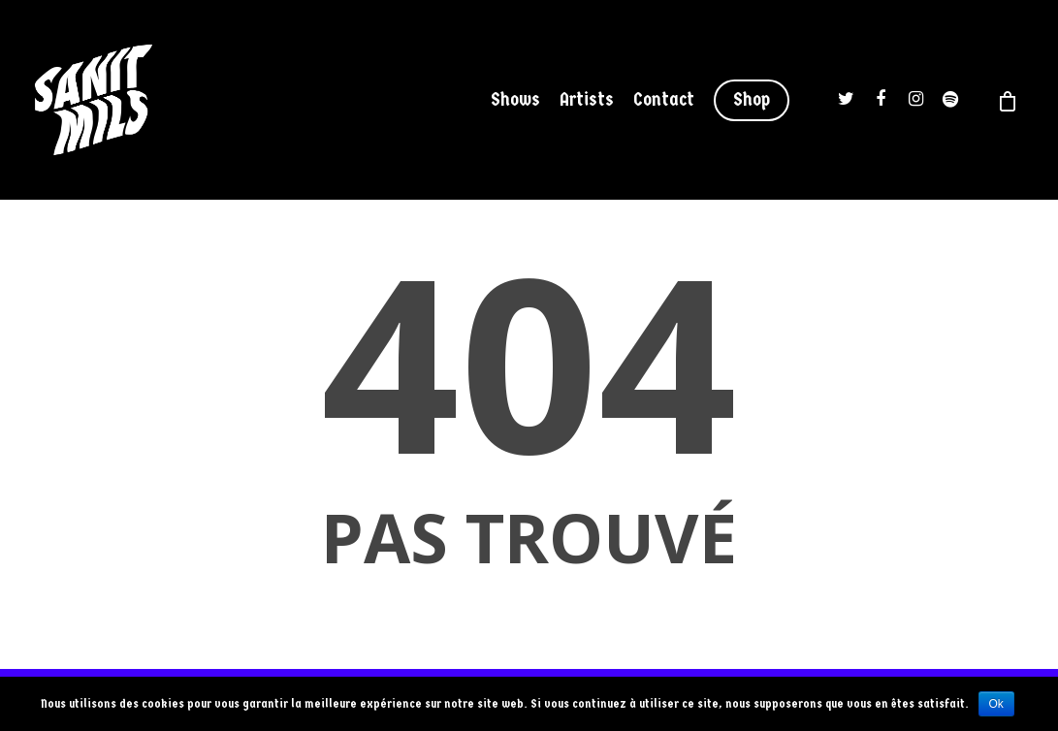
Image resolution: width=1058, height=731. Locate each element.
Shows (515, 99)
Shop (751, 99)
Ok (996, 704)
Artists (587, 99)
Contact (663, 99)
